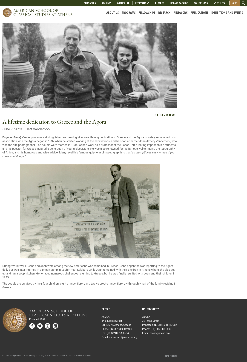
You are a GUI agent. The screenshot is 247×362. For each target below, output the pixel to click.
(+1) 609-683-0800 (161, 329)
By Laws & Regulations (11, 355)
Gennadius (90, 3)
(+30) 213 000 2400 (121, 329)
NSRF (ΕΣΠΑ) (220, 3)
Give (234, 3)
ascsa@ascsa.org (160, 333)
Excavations (142, 3)
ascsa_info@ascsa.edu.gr (123, 337)
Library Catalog (179, 3)
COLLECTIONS (201, 3)
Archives (106, 3)
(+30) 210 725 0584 (118, 333)
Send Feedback (171, 356)
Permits (159, 3)
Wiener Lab (123, 3)
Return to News (164, 115)
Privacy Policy (29, 355)
